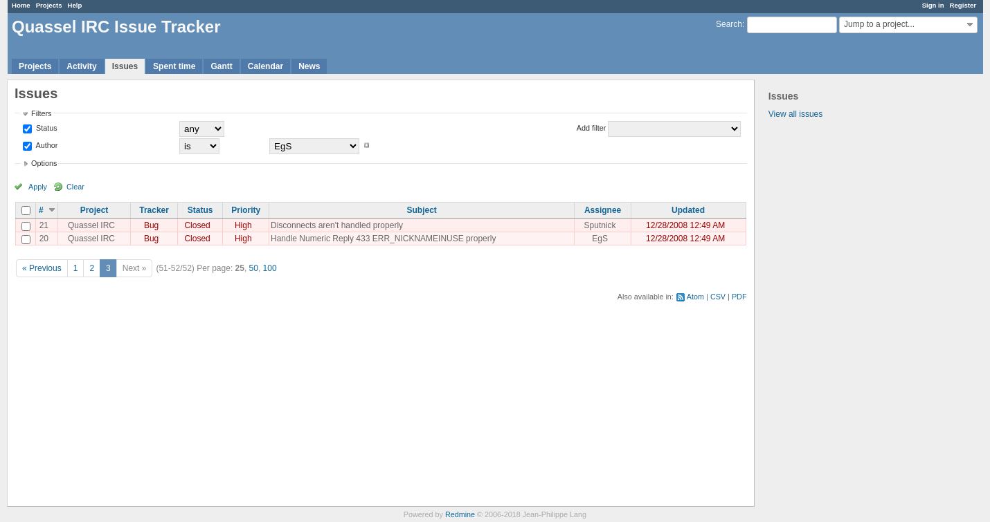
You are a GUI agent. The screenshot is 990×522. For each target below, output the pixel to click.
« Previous (42, 268)
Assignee (602, 210)
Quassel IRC (91, 225)
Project (94, 210)
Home (21, 5)
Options (44, 163)
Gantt (221, 66)
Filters (41, 113)
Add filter (591, 128)
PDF (739, 296)
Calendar (265, 66)
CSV (718, 296)
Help (75, 5)
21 (43, 225)
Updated (688, 210)
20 (43, 238)
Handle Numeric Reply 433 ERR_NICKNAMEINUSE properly (383, 238)
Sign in (933, 5)
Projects (49, 5)
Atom (695, 296)
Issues (125, 66)
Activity (81, 66)
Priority (245, 210)
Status (45, 128)
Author (45, 145)
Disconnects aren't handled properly (337, 225)
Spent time (174, 66)
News (309, 66)
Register (963, 5)
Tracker (154, 210)
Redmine (460, 514)
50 (253, 268)
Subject (422, 210)
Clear (75, 187)
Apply (37, 187)
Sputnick (600, 225)
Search (729, 24)
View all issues (795, 114)
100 (270, 268)
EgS (600, 238)
